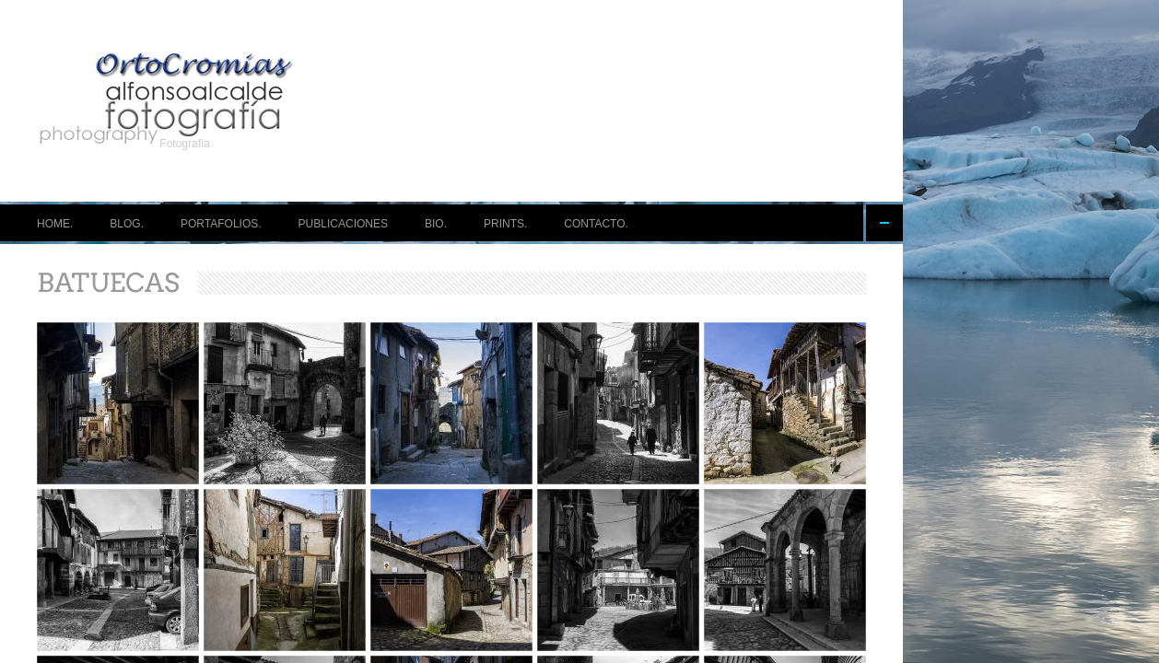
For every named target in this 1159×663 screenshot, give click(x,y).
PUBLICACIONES (343, 223)
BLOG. (127, 223)
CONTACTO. (596, 223)
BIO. (436, 223)
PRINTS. (505, 223)
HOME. (55, 223)
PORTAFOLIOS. (221, 223)
